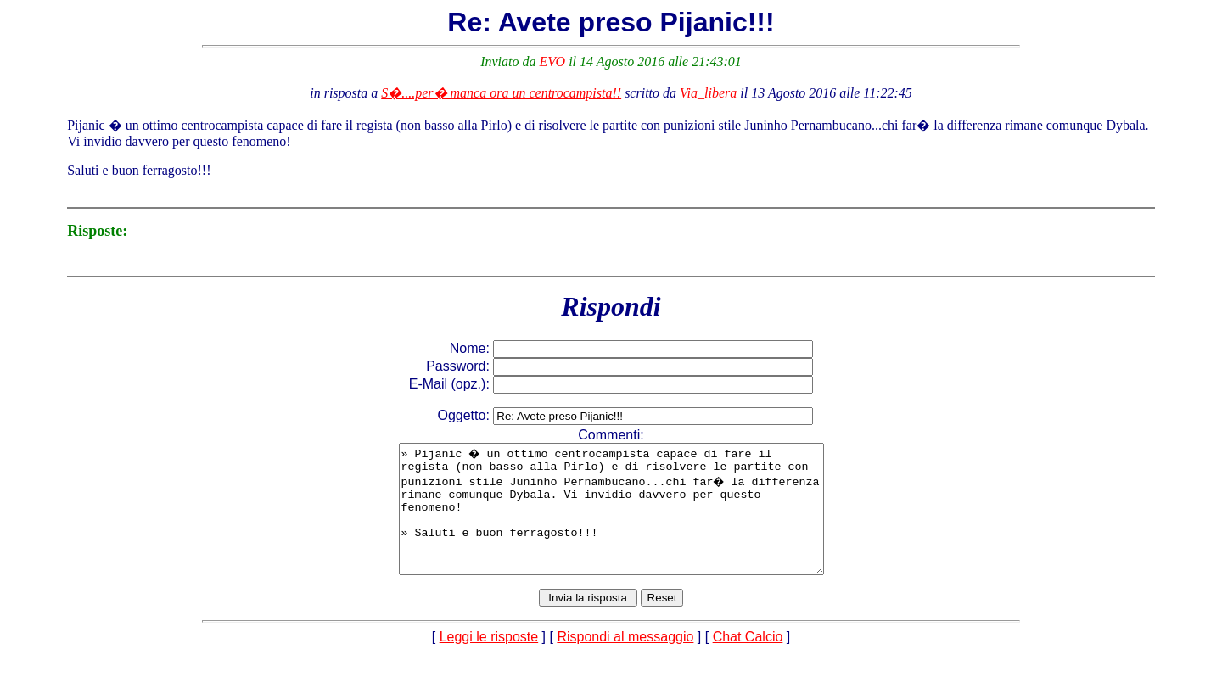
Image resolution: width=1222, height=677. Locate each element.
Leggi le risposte (489, 662)
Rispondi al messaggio (625, 662)
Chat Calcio (748, 662)
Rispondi (610, 306)
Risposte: (97, 230)
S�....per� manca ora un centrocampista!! (501, 93)
